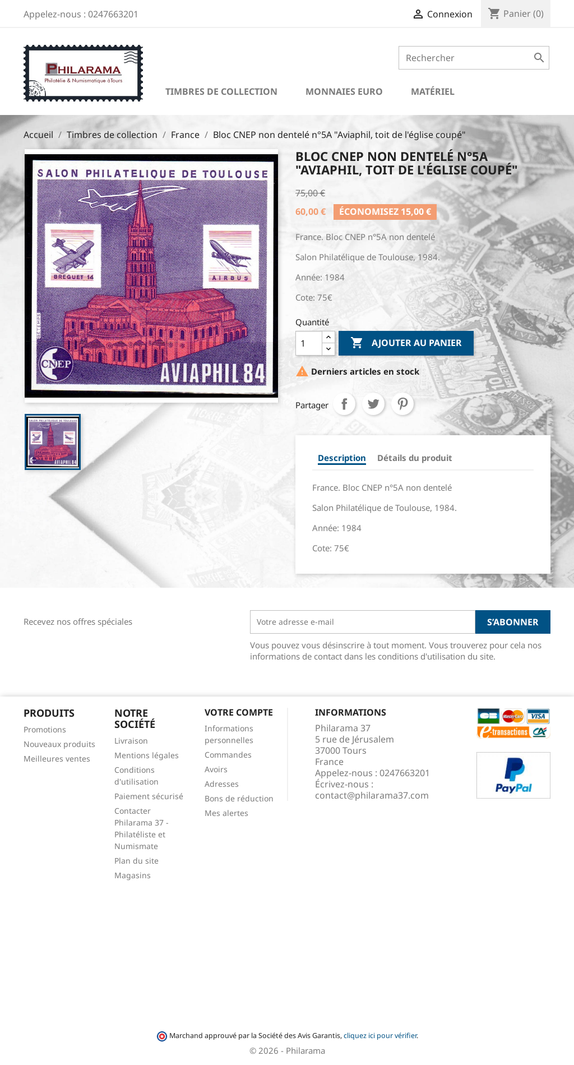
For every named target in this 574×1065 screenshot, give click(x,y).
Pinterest (402, 404)
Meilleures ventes (57, 758)
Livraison (131, 740)
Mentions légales (146, 755)
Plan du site (136, 860)
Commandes (228, 754)
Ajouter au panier (406, 343)
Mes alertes (226, 813)
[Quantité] (308, 343)
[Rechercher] (474, 58)
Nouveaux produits (59, 744)
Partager (344, 404)
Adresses (222, 783)
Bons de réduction (239, 798)
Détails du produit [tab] (414, 457)
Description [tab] (342, 457)
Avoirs (216, 769)
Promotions (45, 729)
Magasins (132, 875)
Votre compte (239, 712)
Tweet (373, 404)
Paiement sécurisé (148, 796)
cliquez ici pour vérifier (380, 1035)
